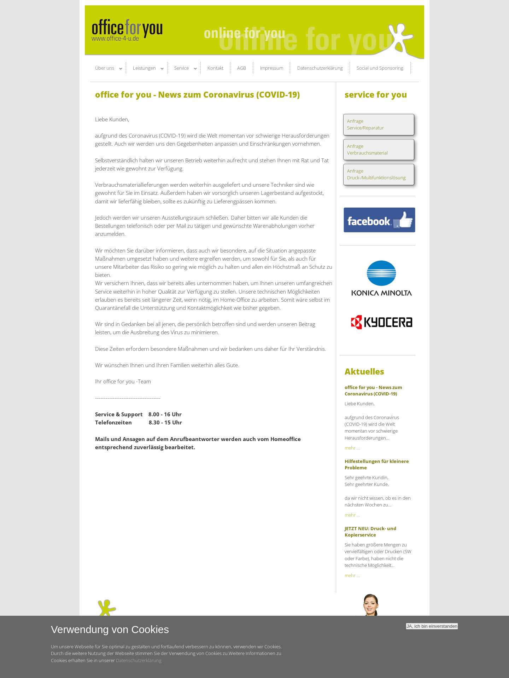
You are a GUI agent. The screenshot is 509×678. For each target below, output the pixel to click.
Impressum (271, 68)
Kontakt (215, 68)
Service (182, 69)
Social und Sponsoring (380, 68)
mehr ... (352, 448)
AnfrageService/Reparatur (365, 124)
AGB (241, 68)
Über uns (105, 69)
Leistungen (145, 69)
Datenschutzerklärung (320, 68)
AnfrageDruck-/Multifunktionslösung (376, 174)
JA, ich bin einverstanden (431, 630)
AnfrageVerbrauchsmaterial (367, 149)
